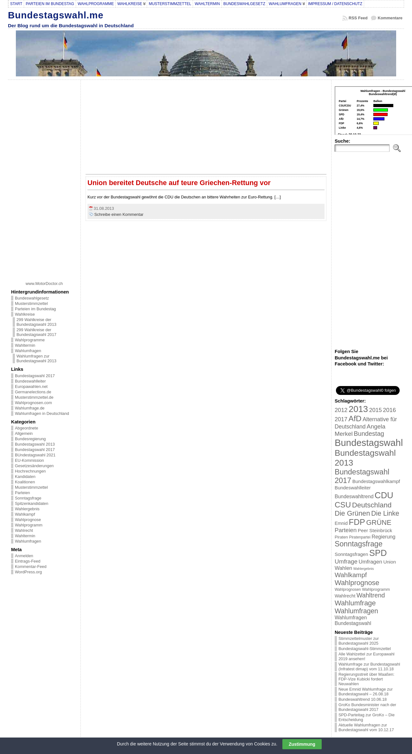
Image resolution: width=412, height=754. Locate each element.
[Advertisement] (44, 178)
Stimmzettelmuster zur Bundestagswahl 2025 (358, 641)
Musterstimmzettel (31, 303)
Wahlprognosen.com (33, 402)
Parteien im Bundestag (35, 308)
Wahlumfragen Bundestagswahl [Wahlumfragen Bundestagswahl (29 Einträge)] (353, 620)
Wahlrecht (24, 530)
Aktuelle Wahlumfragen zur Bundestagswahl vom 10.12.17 (366, 727)
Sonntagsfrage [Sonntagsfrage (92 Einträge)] (359, 544)
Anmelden (24, 555)
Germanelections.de (33, 392)
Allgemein (24, 433)
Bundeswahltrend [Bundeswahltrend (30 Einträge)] (354, 496)
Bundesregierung (30, 438)
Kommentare (390, 18)
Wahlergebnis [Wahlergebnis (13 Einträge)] (363, 568)
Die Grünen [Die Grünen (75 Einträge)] (352, 513)
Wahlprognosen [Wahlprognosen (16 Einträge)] (348, 589)
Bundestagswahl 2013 (35, 444)
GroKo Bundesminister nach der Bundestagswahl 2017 (367, 707)
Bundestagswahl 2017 (35, 375)
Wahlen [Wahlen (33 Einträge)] (343, 568)
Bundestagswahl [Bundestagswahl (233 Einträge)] (369, 442)
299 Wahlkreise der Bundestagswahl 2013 (36, 322)
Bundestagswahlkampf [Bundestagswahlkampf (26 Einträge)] (376, 481)
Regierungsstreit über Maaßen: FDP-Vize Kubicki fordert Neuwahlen (366, 679)
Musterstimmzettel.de (34, 397)
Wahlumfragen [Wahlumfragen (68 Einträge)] (356, 611)
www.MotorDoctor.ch (44, 283)
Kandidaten (25, 476)
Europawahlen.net (31, 386)
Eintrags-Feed (27, 561)
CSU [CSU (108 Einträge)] (343, 504)
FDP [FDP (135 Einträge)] (357, 522)
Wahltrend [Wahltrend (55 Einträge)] (371, 595)
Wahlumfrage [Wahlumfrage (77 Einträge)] (355, 603)
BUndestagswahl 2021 (35, 455)
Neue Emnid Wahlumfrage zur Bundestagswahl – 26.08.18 (365, 691)
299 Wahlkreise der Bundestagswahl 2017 (36, 332)
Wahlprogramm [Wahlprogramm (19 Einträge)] (376, 589)
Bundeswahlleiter (30, 381)
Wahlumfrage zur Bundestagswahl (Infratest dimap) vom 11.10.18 (369, 666)
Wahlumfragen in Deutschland (42, 413)
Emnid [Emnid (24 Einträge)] (341, 523)
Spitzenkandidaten (31, 503)
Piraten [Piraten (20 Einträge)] (341, 537)
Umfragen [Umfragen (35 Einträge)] (370, 562)
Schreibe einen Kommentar (119, 214)
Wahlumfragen (28, 350)
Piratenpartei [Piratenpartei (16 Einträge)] (359, 537)
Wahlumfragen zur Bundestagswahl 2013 (36, 358)
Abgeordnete (26, 428)
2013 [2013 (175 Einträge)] (358, 409)
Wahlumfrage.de (29, 408)
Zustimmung (302, 744)
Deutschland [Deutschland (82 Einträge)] (372, 505)
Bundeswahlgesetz (32, 298)
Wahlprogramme (30, 340)
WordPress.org (28, 572)
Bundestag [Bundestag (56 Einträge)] (369, 433)
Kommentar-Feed (31, 566)
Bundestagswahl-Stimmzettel (364, 648)
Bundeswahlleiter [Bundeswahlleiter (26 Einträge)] (353, 487)
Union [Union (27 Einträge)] (389, 561)
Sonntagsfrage (28, 498)
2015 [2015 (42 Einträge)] (375, 410)
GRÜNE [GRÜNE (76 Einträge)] (378, 522)
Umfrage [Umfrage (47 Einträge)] (346, 561)
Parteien (22, 492)
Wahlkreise (25, 314)
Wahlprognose (28, 519)
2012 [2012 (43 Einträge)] (341, 410)
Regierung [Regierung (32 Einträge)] (383, 536)
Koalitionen (25, 482)
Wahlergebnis (27, 508)
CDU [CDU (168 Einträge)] (384, 495)
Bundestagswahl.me (56, 15)
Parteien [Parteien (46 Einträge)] (346, 530)
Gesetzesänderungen (34, 465)
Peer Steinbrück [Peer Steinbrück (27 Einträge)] (375, 530)
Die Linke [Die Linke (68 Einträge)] (385, 513)
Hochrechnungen (30, 471)
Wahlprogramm (28, 525)
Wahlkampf (25, 514)
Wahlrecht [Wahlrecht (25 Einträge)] (345, 595)
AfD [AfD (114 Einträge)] (355, 418)
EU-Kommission (29, 460)
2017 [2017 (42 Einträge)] (341, 419)
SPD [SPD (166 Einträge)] (378, 553)
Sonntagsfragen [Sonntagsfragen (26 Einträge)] (351, 554)
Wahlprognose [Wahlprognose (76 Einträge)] (357, 583)
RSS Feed (358, 18)
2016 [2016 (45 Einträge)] (389, 410)
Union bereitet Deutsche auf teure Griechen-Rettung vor (179, 183)
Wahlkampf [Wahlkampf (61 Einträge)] (351, 574)
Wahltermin (25, 345)
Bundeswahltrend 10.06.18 (362, 699)
